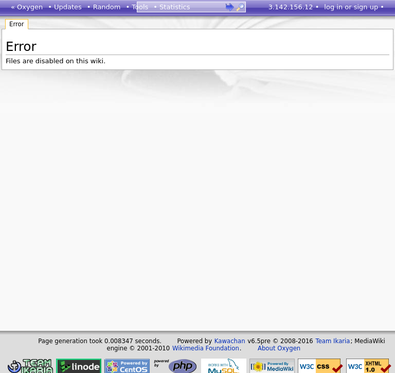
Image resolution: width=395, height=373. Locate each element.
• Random (104, 7)
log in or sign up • (354, 7)
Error (16, 24)
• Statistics (171, 7)
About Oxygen (279, 348)
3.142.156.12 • (293, 7)
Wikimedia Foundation (205, 348)
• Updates (65, 7)
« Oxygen (27, 7)
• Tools (136, 7)
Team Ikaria (333, 341)
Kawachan (229, 341)
